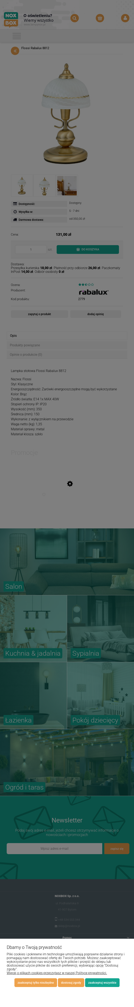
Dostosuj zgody (71, 982)
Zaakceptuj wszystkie (102, 982)
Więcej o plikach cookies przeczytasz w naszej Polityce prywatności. (57, 973)
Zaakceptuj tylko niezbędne (36, 982)
